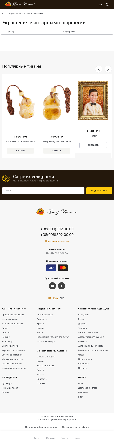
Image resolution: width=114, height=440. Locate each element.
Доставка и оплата (87, 388)
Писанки (82, 368)
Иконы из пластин (11, 388)
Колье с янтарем (45, 366)
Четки (40, 333)
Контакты (83, 392)
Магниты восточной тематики (93, 350)
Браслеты (42, 319)
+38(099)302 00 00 (57, 229)
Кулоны (40, 328)
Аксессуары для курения (91, 337)
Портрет (6, 333)
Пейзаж (6, 337)
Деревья (82, 324)
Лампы (5, 392)
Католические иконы (12, 324)
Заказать (93, 145)
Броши (40, 324)
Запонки (41, 384)
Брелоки (82, 342)
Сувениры (7, 384)
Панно (5, 328)
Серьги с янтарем (46, 357)
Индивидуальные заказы (14, 368)
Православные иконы (13, 315)
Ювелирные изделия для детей (53, 337)
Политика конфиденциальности (41, 427)
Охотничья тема (10, 346)
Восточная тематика (12, 355)
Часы (81, 355)
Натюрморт (7, 342)
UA (49, 298)
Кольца (40, 375)
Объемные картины (12, 364)
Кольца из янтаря (46, 342)
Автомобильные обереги (90, 346)
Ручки (81, 319)
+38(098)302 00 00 (57, 235)
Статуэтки (83, 315)
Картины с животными (13, 350)
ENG (55, 298)
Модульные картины (12, 359)
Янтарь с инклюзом (88, 333)
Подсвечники (85, 359)
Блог (80, 397)
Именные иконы (10, 319)
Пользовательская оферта (75, 427)
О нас (81, 384)
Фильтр (9, 32)
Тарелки (82, 328)
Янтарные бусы (45, 315)
